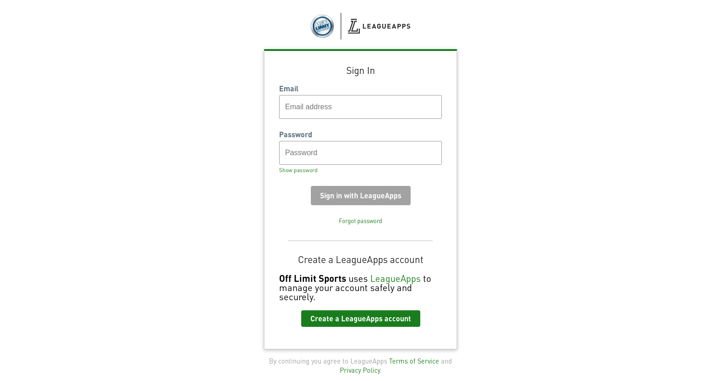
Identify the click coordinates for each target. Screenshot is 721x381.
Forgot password (360, 220)
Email (288, 88)
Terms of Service (414, 361)
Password (295, 134)
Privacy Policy (360, 370)
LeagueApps (395, 278)
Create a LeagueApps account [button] (360, 318)
